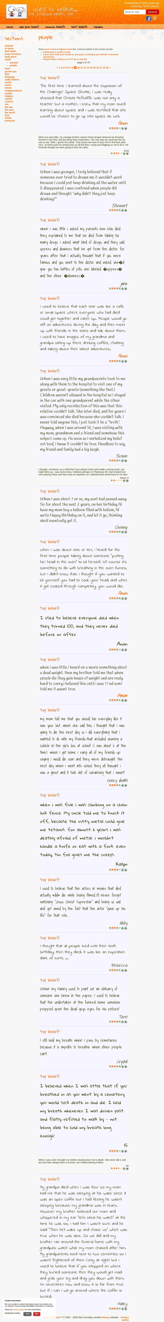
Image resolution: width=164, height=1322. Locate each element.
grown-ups (10, 71)
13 (88, 67)
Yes (27, 1314)
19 (107, 67)
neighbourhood (13, 90)
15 (94, 67)
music (8, 85)
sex (7, 104)
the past (9, 110)
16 (97, 67)
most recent (50, 49)
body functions (13, 54)
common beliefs (55, 26)
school (8, 99)
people (13, 65)
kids (7, 74)
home (9, 26)
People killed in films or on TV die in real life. (65, 59)
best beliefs (79, 26)
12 (85, 67)
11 (81, 67)
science (9, 101)
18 (104, 67)
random (98, 26)
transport (10, 120)
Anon (122, 123)
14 (91, 67)
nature (8, 87)
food (7, 68)
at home (9, 48)
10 (78, 67)
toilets (8, 118)
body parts (10, 56)
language (10, 77)
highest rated (65, 49)
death (8, 59)
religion (9, 96)
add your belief (29, 26)
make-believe (12, 79)
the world (10, 112)
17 (100, 67)
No (37, 1314)
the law (8, 107)
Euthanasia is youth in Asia (56, 52)
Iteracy (106, 1317)
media (8, 82)
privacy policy (125, 1318)
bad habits (10, 51)
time (7, 115)
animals (9, 45)
